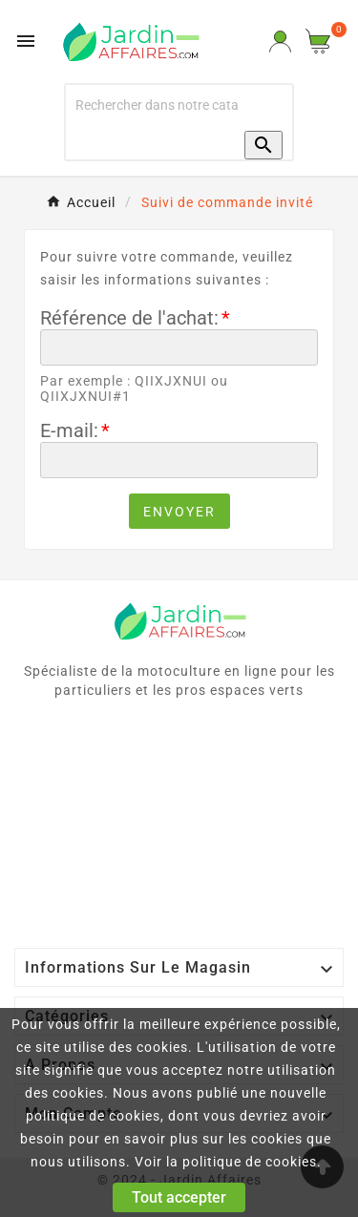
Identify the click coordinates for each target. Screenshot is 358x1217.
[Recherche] (156, 105)
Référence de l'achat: (129, 317)
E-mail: (69, 430)
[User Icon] (280, 41)
